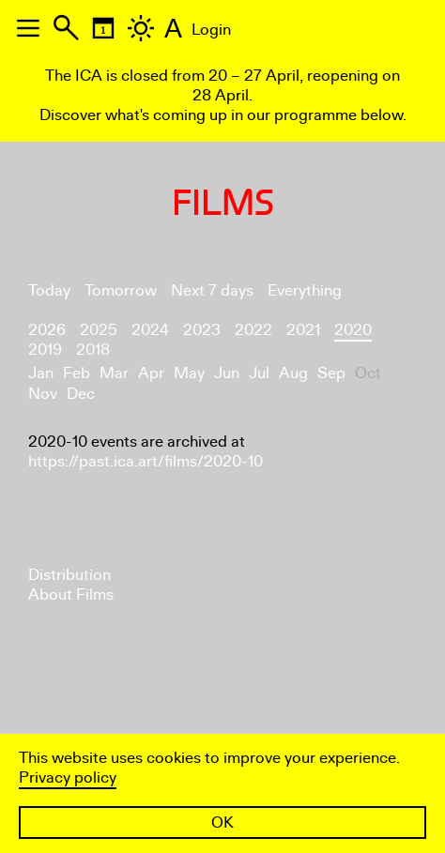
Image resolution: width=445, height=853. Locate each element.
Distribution (69, 575)
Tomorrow (120, 290)
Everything (305, 290)
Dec (81, 394)
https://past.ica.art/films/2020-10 (145, 461)
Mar (114, 373)
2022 (253, 330)
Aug (293, 373)
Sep (331, 373)
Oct (368, 373)
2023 (202, 330)
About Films (71, 594)
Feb (76, 373)
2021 (303, 330)
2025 (98, 330)
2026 (47, 330)
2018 (93, 349)
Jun (226, 373)
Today (49, 290)
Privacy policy (67, 777)
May (189, 373)
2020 (353, 330)
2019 (45, 349)
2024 (150, 330)
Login (211, 29)
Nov (42, 394)
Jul (259, 373)
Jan (41, 373)
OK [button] (222, 822)
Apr (151, 373)
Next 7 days (212, 290)
